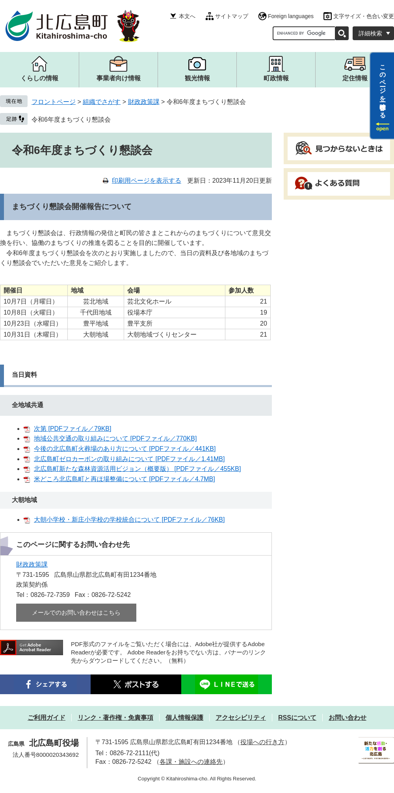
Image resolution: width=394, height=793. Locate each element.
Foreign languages (291, 16)
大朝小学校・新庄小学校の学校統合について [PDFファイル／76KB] (129, 519)
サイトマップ (231, 16)
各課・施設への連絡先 (191, 761)
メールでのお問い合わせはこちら (76, 612)
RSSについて (297, 717)
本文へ (187, 16)
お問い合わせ (347, 717)
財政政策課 (144, 101)
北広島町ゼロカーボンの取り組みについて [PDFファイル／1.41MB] (129, 459)
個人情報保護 (184, 717)
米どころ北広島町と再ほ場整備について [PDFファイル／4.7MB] (124, 479)
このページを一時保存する (382, 88)
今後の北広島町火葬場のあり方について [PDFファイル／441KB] (125, 448)
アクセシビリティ (241, 717)
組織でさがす (102, 101)
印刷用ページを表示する (146, 180)
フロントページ (54, 101)
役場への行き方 (262, 742)
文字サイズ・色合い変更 (363, 16)
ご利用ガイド (46, 717)
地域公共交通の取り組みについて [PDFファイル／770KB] (115, 438)
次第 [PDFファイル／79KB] (72, 428)
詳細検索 (370, 33)
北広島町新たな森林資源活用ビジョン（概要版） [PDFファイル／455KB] (137, 468)
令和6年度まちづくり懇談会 (71, 119)
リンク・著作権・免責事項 (115, 717)
